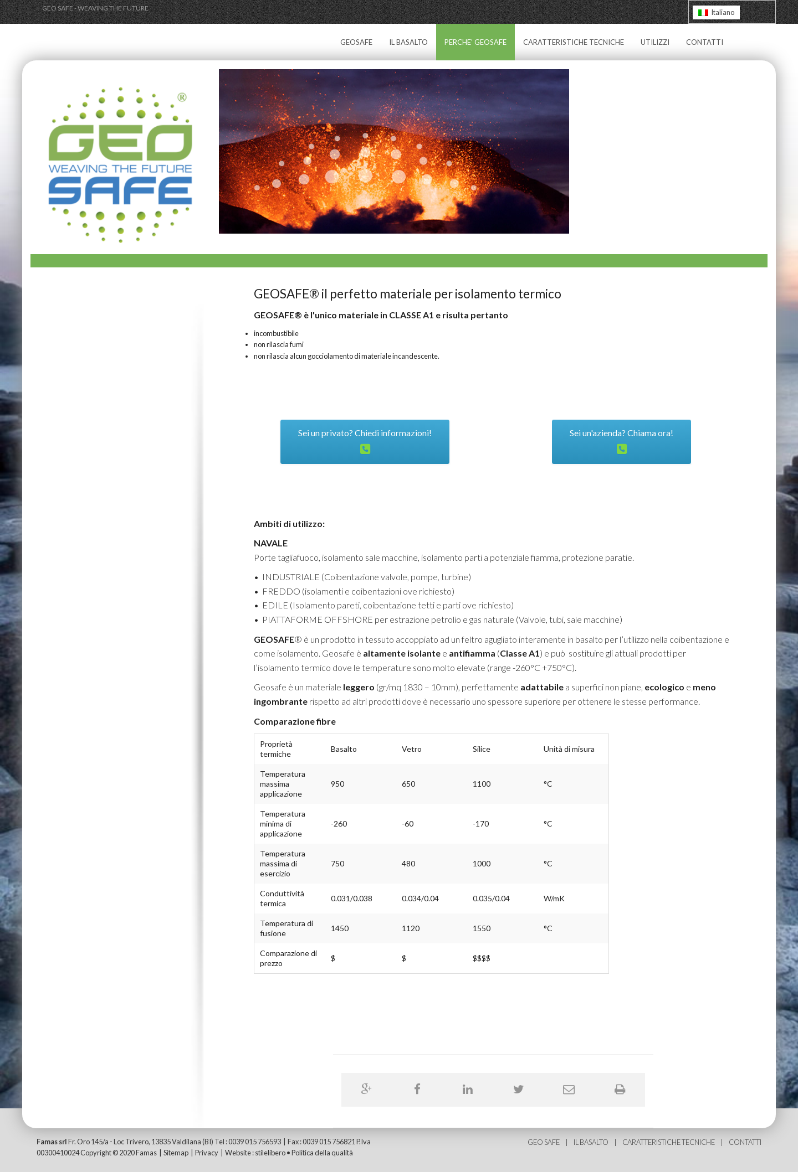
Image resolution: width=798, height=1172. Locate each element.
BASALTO (594, 1142)
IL (577, 1142)
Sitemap (175, 1152)
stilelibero (270, 1152)
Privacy (206, 1152)
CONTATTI (704, 42)
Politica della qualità (322, 1152)
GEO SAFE (544, 1142)
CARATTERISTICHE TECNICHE (573, 42)
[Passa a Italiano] (716, 12)
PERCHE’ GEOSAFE (475, 42)
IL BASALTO (408, 42)
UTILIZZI (655, 42)
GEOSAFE (356, 42)
